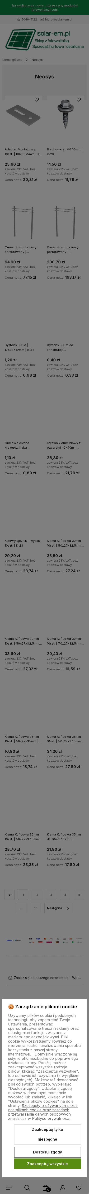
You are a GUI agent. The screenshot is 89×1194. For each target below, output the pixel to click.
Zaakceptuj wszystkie (47, 1163)
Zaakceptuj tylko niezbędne (47, 1134)
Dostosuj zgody (47, 1152)
